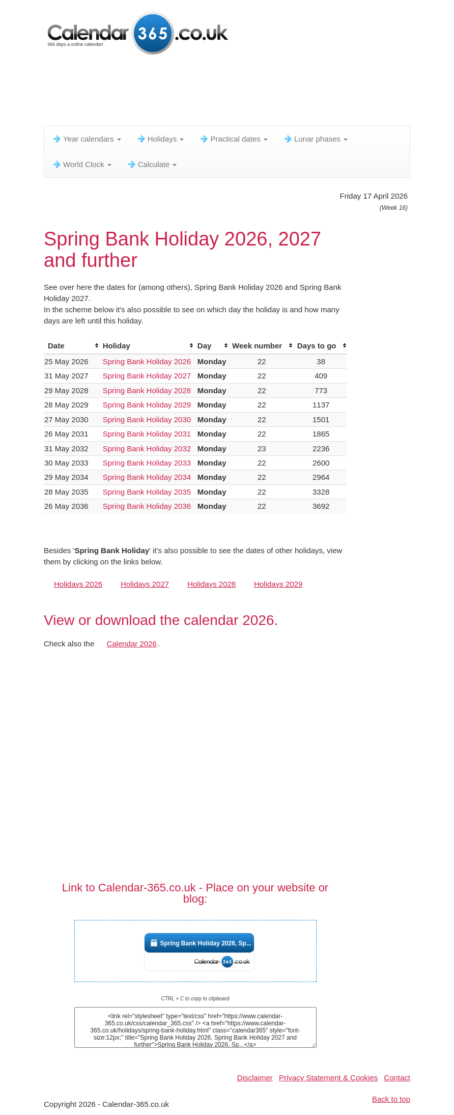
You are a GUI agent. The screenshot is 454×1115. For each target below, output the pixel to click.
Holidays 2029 (278, 584)
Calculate (152, 164)
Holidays (160, 138)
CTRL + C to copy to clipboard (195, 998)
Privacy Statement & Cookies (328, 1077)
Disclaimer (255, 1077)
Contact (397, 1077)
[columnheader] (71, 346)
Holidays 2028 (211, 584)
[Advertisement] (229, 94)
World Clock (81, 164)
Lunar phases (315, 138)
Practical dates (233, 138)
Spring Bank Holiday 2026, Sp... (205, 943)
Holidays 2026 (78, 584)
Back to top (391, 1099)
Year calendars (86, 138)
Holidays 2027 (145, 584)
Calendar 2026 (131, 643)
